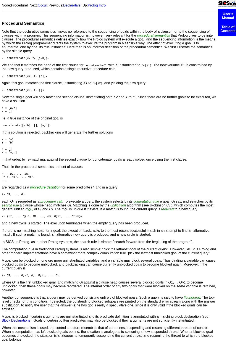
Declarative (72, 5)
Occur (42, 5)
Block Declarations (16, 331)
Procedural (19, 5)
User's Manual (228, 16)
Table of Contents (227, 29)
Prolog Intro (97, 5)
